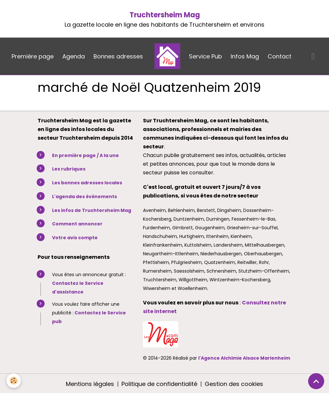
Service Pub (205, 56)
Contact (279, 56)
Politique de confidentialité (159, 384)
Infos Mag (245, 56)
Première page (33, 56)
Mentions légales (90, 384)
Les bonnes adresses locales (87, 182)
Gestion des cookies (234, 384)
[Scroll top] (316, 381)
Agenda (73, 56)
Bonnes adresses (118, 56)
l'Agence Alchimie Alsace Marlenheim (244, 358)
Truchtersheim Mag (164, 15)
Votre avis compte (75, 237)
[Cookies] (13, 380)
